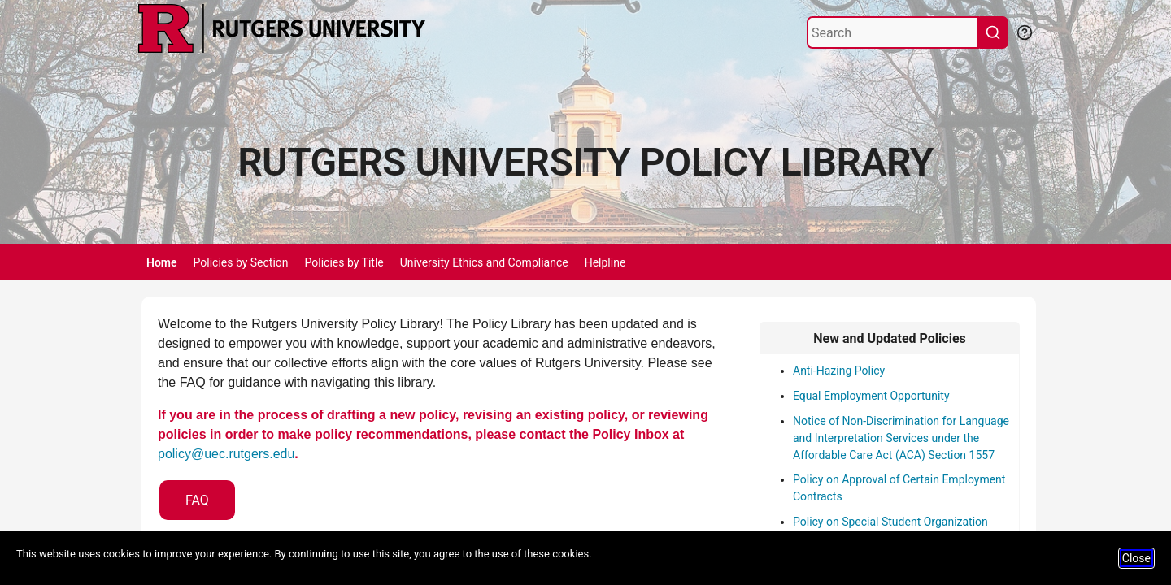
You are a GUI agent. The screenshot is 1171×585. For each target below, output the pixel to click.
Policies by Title (344, 262)
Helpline (605, 262)
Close (1136, 558)
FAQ (197, 500)
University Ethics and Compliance (484, 262)
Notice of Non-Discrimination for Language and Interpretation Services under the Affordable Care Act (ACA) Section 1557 (901, 438)
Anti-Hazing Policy (839, 370)
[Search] (893, 32)
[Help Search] (1024, 31)
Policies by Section (241, 262)
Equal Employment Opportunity (871, 395)
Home (161, 262)
